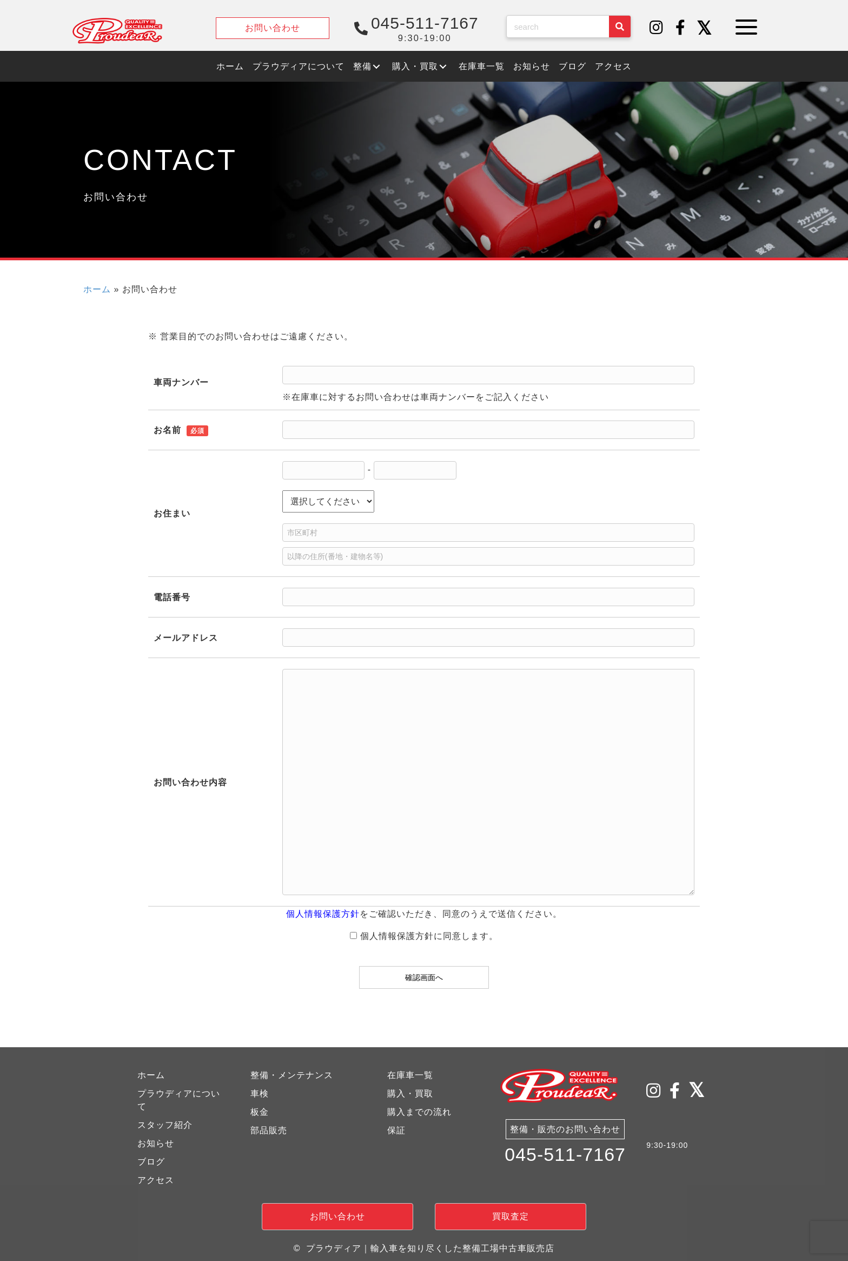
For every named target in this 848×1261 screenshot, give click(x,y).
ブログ (151, 1161)
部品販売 (268, 1130)
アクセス (155, 1180)
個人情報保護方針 (323, 913)
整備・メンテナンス (291, 1075)
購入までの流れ (419, 1111)
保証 (396, 1130)
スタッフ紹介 (165, 1124)
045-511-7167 (565, 1156)
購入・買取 (410, 1093)
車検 (259, 1093)
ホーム (97, 289)
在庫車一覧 (410, 1075)
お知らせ (155, 1143)
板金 (259, 1111)
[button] (656, 28)
